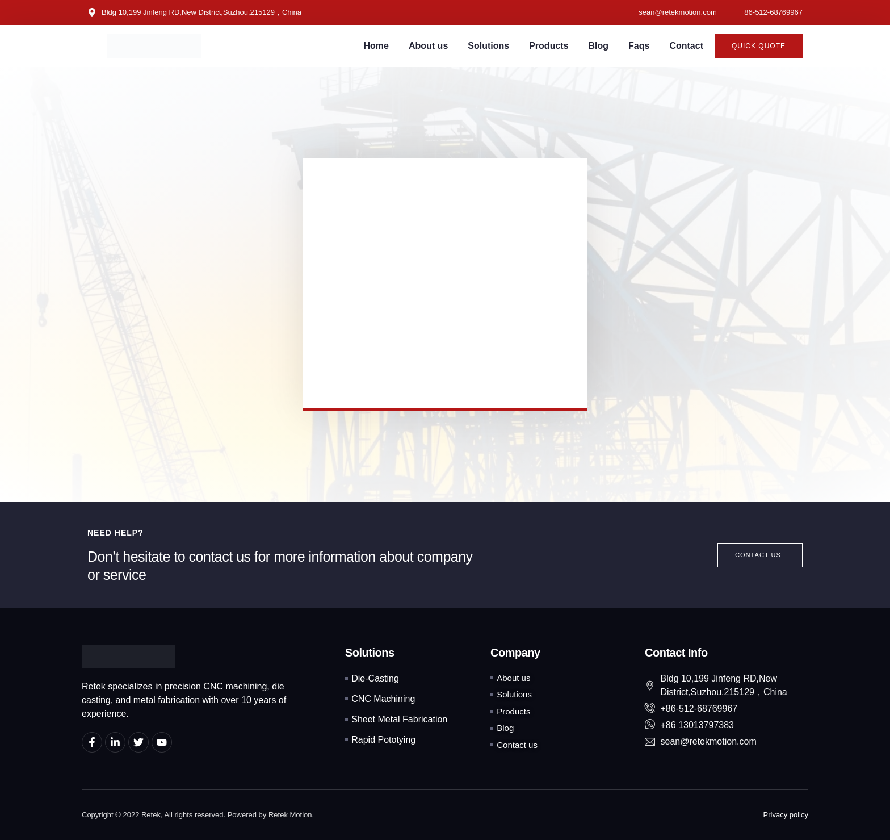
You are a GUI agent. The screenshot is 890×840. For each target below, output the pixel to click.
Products (548, 46)
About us (428, 46)
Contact (686, 46)
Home (376, 46)
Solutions (488, 46)
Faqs (638, 46)
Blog (599, 46)
